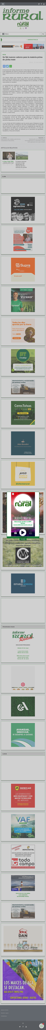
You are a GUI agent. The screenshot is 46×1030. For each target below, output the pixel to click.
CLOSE (23, 539)
